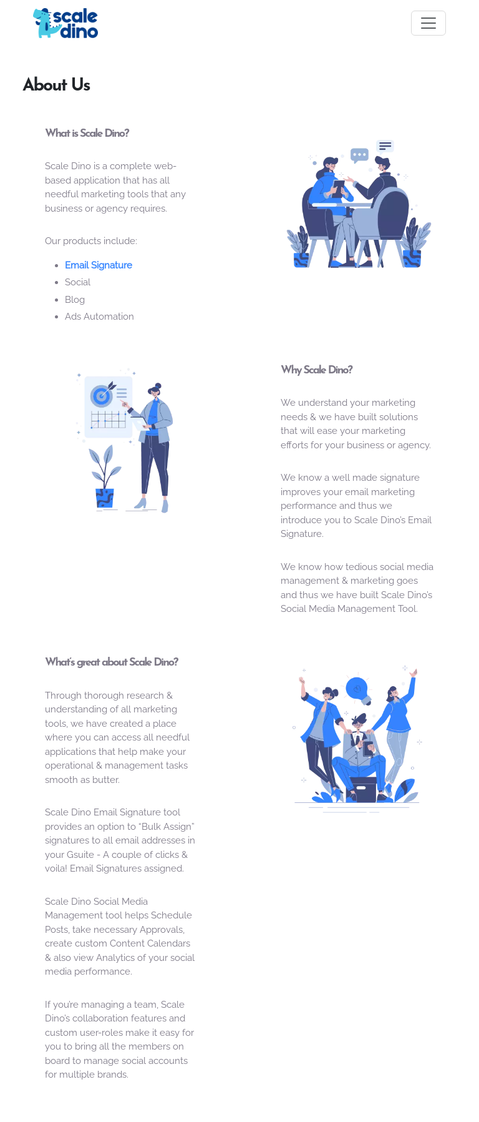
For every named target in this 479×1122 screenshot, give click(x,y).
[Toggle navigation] (428, 23)
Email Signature (98, 265)
